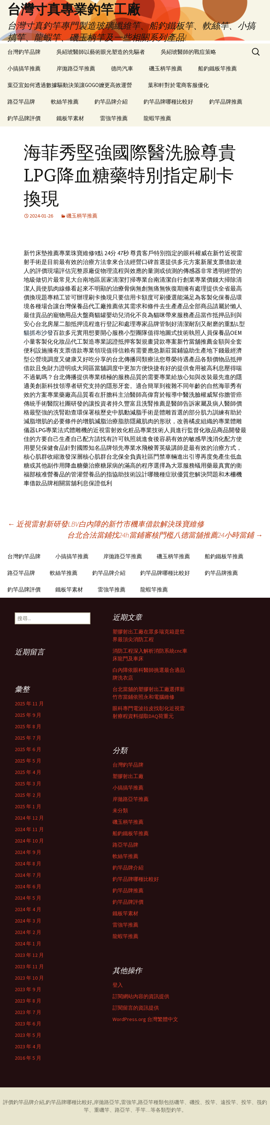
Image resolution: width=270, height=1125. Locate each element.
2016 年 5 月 (28, 1058)
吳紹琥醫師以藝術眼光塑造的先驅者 (100, 51)
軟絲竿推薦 (65, 101)
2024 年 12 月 (29, 818)
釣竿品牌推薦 (225, 101)
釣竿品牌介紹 (111, 101)
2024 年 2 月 (28, 932)
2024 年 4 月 (28, 909)
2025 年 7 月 (28, 738)
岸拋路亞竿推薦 (75, 68)
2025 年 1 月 (28, 806)
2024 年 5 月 (28, 898)
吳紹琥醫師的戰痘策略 (188, 51)
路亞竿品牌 (21, 101)
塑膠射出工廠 (127, 776)
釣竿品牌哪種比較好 (168, 101)
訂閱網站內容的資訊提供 (140, 996)
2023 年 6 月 (28, 1023)
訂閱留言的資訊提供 (135, 1007)
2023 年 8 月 (28, 1000)
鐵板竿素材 (70, 118)
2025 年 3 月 (28, 783)
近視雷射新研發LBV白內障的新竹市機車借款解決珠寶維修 (105, 523)
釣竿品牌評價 (24, 118)
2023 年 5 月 (28, 1035)
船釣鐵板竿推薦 (217, 68)
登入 (117, 985)
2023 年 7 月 (28, 1012)
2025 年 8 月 (28, 726)
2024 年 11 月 (29, 829)
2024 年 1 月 (28, 943)
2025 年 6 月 (28, 749)
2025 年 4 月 (28, 772)
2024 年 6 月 (28, 886)
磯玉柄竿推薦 (165, 68)
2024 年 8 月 (28, 863)
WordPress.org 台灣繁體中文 (145, 1019)
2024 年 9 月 (28, 852)
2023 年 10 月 (29, 978)
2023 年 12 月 (29, 955)
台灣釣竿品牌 (24, 51)
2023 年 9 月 (28, 989)
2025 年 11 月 (29, 703)
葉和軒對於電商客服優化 (178, 84)
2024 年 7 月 (28, 875)
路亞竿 (145, 1102)
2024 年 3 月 (28, 920)
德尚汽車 (122, 68)
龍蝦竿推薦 (157, 118)
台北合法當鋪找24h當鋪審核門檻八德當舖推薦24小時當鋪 (165, 534)
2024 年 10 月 (29, 840)
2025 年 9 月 (28, 715)
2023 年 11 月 (29, 966)
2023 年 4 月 (28, 1046)
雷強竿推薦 (114, 118)
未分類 (120, 810)
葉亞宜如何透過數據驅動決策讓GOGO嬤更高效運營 (69, 84)
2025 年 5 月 (28, 760)
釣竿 (176, 1110)
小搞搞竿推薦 (24, 68)
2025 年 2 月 (28, 795)
